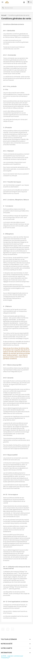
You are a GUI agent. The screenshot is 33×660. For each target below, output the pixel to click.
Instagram (12, 629)
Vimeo (7, 629)
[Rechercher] (16, 8)
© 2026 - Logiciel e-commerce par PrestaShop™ (12, 657)
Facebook (2, 629)
